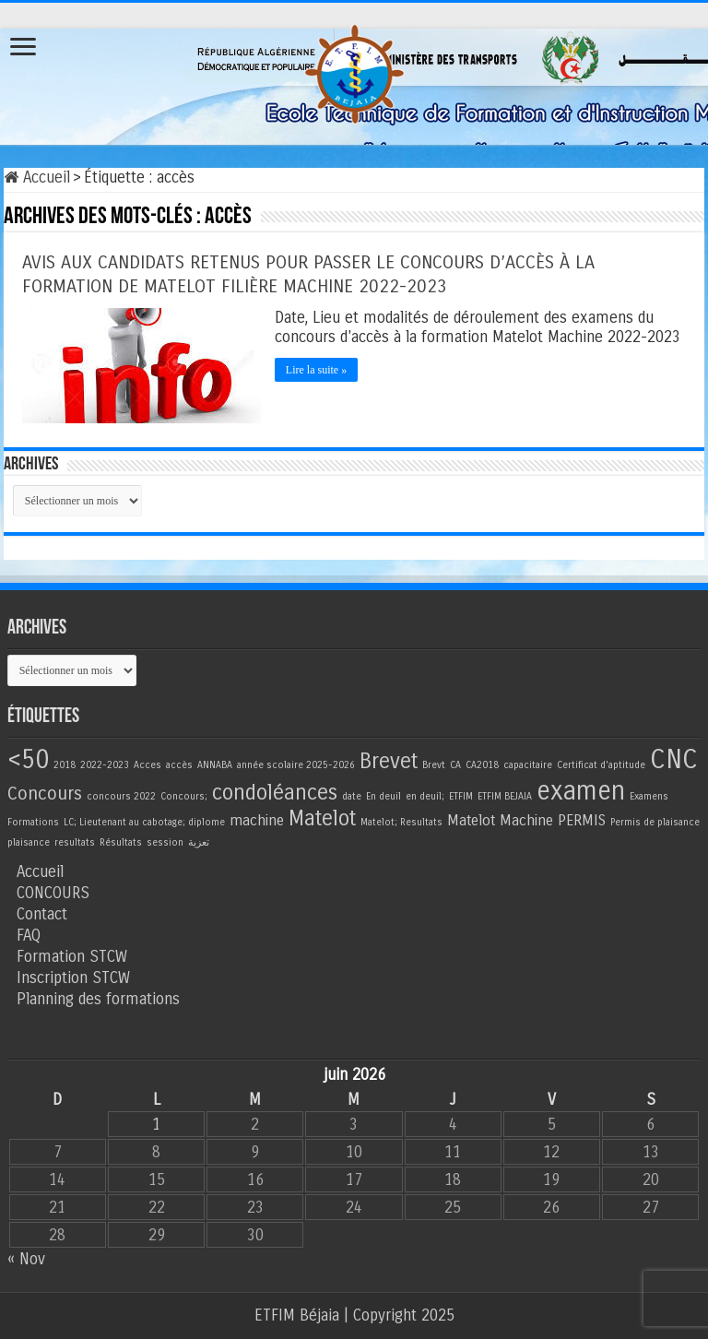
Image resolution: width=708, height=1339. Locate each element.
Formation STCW (72, 956)
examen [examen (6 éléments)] (581, 791)
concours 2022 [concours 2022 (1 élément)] (121, 796)
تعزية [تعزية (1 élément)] (198, 842)
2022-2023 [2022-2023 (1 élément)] (104, 765)
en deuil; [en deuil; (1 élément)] (425, 796)
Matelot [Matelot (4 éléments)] (322, 818)
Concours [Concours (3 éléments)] (44, 793)
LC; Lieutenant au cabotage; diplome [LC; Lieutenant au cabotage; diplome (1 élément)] (144, 822)
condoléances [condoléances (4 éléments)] (274, 792)
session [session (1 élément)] (165, 842)
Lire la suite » (316, 369)
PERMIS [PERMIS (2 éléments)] (582, 820)
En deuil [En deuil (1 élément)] (383, 796)
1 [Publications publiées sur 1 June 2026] (156, 1124)
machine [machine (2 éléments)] (257, 820)
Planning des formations (98, 999)
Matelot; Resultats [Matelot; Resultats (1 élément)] (401, 822)
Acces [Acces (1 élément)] (147, 765)
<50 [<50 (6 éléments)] (28, 759)
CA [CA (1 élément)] (455, 765)
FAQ (29, 935)
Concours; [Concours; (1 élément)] (183, 796)
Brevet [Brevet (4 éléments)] (389, 761)
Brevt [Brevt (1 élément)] (433, 765)
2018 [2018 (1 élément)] (64, 765)
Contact (42, 914)
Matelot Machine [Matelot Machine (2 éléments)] (500, 820)
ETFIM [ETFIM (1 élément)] (461, 796)
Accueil (37, 177)
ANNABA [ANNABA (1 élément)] (214, 765)
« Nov (26, 1259)
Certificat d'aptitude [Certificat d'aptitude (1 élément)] (601, 765)
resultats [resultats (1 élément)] (74, 842)
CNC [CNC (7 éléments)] (674, 759)
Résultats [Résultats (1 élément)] (121, 842)
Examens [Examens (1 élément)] (649, 796)
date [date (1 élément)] (351, 796)
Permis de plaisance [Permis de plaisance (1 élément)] (655, 822)
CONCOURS (53, 893)
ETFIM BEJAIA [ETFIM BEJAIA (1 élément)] (505, 796)
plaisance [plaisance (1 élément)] (28, 842)
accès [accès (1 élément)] (179, 765)
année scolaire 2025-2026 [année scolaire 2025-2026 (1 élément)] (296, 765)
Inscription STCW (73, 978)
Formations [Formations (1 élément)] (33, 822)
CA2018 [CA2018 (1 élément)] (482, 765)
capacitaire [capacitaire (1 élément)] (527, 765)
